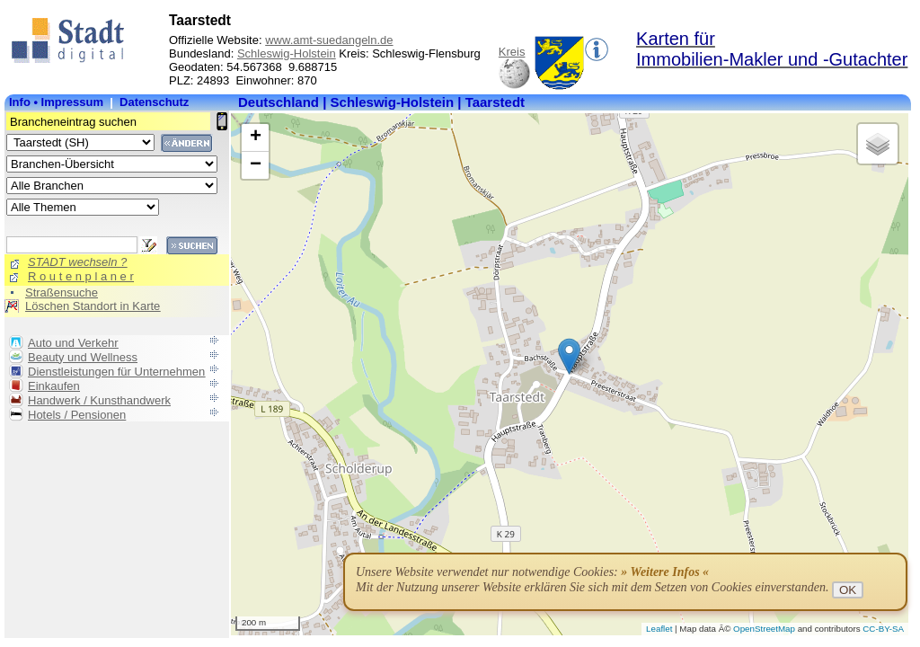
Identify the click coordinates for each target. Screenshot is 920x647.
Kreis (512, 51)
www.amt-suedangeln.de (329, 40)
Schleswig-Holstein (286, 53)
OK (847, 590)
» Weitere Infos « (665, 572)
